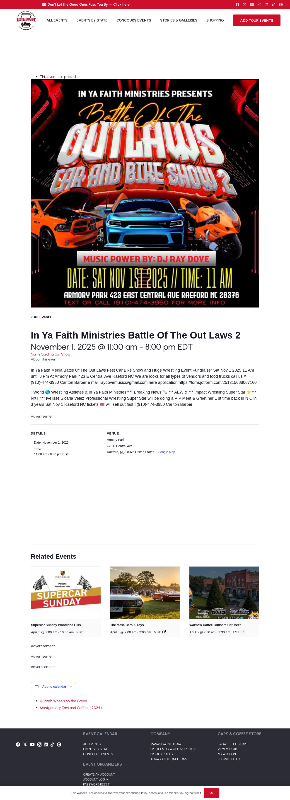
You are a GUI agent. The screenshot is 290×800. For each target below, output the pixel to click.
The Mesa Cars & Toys (127, 625)
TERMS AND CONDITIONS (168, 759)
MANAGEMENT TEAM (165, 744)
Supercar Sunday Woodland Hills (56, 625)
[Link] (26, 20)
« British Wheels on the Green (63, 701)
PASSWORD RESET (96, 784)
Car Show (62, 354)
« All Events (41, 317)
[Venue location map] (142, 500)
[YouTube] (252, 4)
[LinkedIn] (266, 4)
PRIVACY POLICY (161, 754)
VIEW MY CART (228, 749)
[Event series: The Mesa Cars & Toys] (164, 631)
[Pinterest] (281, 4)
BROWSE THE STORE (233, 744)
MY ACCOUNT (228, 754)
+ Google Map (165, 452)
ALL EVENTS (92, 744)
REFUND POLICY (229, 759)
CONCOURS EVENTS (98, 754)
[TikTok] (273, 4)
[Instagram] (259, 4)
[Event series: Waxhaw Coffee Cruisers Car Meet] (242, 631)
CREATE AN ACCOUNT (99, 774)
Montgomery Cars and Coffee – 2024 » (71, 708)
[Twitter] (244, 4)
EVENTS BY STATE (96, 749)
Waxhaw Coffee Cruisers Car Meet (215, 625)
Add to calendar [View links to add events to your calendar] (54, 686)
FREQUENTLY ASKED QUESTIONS (174, 749)
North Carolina (43, 354)
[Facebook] (237, 4)
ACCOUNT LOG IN (96, 779)
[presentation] (66, 593)
